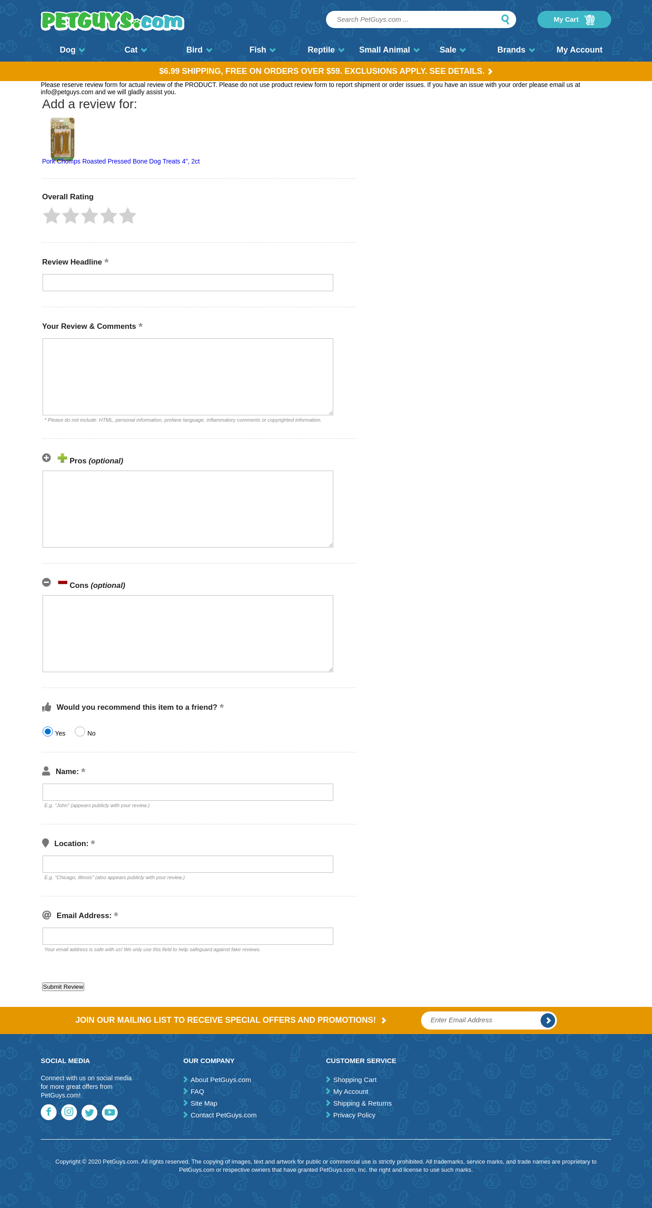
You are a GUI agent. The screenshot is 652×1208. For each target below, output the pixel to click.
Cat (136, 49)
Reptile (325, 49)
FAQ (197, 1091)
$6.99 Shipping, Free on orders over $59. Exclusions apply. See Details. (326, 71)
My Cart (574, 19)
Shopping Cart (355, 1079)
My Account (579, 49)
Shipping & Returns (362, 1103)
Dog (72, 49)
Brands (516, 49)
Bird (199, 49)
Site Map (204, 1103)
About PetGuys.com (221, 1079)
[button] (52, 216)
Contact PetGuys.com (224, 1115)
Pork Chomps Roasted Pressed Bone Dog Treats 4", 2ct (121, 161)
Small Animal (389, 49)
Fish (262, 49)
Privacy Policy (354, 1115)
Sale (453, 49)
